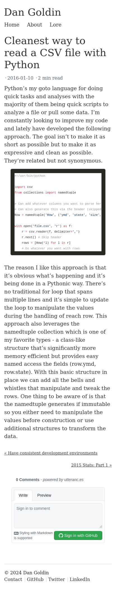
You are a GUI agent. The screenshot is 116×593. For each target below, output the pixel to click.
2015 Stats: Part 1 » (91, 465)
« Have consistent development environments (51, 453)
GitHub (35, 579)
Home (11, 25)
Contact (13, 579)
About (34, 25)
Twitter (56, 579)
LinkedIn (80, 579)
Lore (55, 25)
